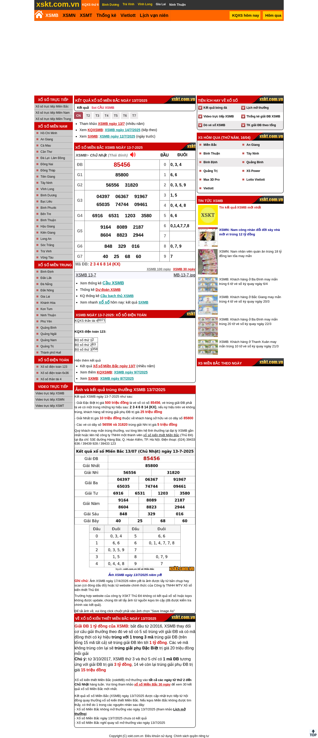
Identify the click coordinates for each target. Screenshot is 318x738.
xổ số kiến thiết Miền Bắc (161, 435)
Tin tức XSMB (210, 201)
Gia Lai (45, 296)
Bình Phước (48, 208)
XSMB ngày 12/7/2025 (117, 136)
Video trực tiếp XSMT (50, 406)
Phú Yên (46, 321)
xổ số (104, 302)
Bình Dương (48, 195)
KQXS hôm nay (245, 15)
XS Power (253, 171)
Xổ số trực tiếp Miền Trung (53, 119)
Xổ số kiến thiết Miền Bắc (104, 619)
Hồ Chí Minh (48, 133)
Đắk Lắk (46, 278)
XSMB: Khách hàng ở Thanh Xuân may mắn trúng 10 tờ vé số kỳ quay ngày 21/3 (248, 344)
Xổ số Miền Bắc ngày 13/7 (114, 366)
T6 (125, 115)
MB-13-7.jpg (184, 275)
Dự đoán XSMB (107, 290)
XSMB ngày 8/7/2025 (117, 378)
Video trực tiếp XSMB (50, 393)
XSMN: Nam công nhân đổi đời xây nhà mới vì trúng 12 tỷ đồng (249, 232)
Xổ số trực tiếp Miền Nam (53, 112)
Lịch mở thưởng (257, 107)
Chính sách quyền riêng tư (191, 736)
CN (78, 115)
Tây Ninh (46, 183)
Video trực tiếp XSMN (50, 399)
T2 (88, 115)
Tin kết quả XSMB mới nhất (240, 207)
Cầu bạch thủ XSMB (117, 296)
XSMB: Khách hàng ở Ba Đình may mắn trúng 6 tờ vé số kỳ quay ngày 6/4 (248, 281)
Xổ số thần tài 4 (50, 379)
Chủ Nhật (98, 155)
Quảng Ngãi (48, 334)
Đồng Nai (46, 164)
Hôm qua (273, 15)
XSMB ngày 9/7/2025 (131, 372)
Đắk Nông (47, 290)
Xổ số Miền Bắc (89, 148)
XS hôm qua (209, 138)
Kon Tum (46, 309)
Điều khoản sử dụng (158, 736)
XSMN (69, 15)
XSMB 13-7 (86, 275)
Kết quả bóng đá (215, 107)
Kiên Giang (47, 232)
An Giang (46, 139)
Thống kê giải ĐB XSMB (263, 116)
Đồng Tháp (47, 170)
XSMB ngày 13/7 (111, 124)
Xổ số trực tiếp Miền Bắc (52, 106)
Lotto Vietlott (255, 179)
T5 (116, 115)
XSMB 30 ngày (184, 269)
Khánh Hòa (47, 303)
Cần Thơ (46, 152)
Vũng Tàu (46, 257)
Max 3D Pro (211, 179)
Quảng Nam (48, 340)
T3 (97, 115)
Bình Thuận (48, 220)
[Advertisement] (159, 58)
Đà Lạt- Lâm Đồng (52, 158)
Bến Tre (45, 214)
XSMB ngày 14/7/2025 (122, 130)
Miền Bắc (210, 145)
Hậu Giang (47, 226)
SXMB (93, 136)
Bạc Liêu (46, 201)
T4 (106, 115)
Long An (45, 239)
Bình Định (47, 271)
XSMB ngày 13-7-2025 (124, 148)
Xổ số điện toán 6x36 (54, 373)
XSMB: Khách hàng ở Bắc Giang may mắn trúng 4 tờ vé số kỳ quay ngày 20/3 (250, 299)
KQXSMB (95, 130)
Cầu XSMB (113, 283)
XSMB (51, 15)
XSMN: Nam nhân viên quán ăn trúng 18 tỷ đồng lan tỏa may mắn (250, 254)
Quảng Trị (47, 346)
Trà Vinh (46, 251)
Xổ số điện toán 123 (53, 367)
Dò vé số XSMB (214, 125)
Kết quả (83, 107)
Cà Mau (45, 145)
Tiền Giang (47, 176)
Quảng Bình (48, 327)
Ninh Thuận (48, 315)
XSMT (86, 15)
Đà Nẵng (46, 284)
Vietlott (208, 188)
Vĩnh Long (47, 189)
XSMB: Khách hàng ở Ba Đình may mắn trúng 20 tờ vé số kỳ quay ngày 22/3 (248, 321)
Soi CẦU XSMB (102, 107)
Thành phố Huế (50, 352)
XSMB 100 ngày (159, 269)
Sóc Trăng (47, 245)
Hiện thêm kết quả (88, 360)
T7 (134, 115)
